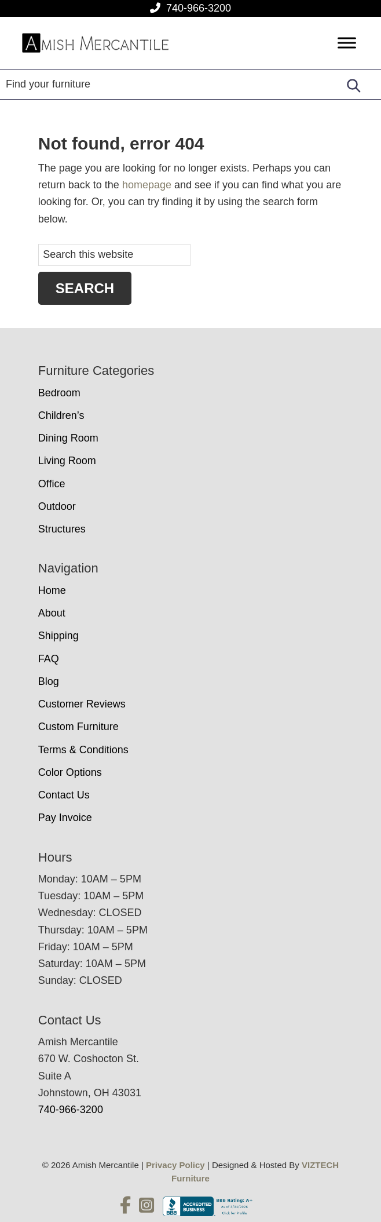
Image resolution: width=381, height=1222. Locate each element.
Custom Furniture (78, 726)
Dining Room (68, 438)
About (51, 613)
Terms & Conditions (83, 750)
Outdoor (57, 506)
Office (51, 484)
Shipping (58, 635)
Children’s (61, 415)
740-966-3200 (198, 8)
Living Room (67, 460)
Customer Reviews (82, 704)
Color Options (70, 772)
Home (52, 590)
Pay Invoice (65, 817)
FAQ (48, 659)
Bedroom (59, 393)
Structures (62, 529)
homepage (146, 185)
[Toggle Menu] (347, 43)
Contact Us (64, 795)
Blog (48, 681)
